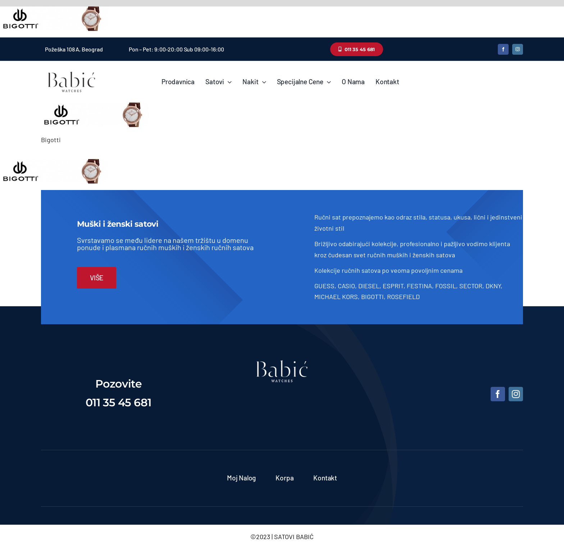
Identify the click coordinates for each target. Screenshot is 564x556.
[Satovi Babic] (72, 72)
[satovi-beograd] (282, 363)
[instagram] (517, 49)
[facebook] (503, 49)
